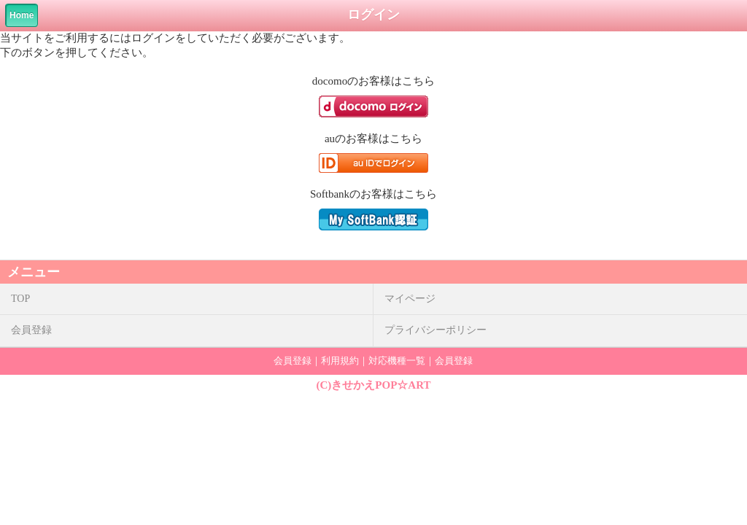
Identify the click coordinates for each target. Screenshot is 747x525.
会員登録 (31, 329)
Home (21, 15)
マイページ (410, 298)
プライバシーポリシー (435, 329)
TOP (20, 298)
